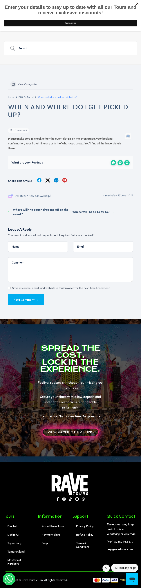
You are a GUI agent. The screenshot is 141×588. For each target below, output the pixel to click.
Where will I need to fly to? (93, 212)
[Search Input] (75, 48)
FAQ (21, 97)
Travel (30, 97)
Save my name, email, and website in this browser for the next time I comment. (61, 288)
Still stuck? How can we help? (29, 195)
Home (11, 97)
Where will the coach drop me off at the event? (38, 212)
